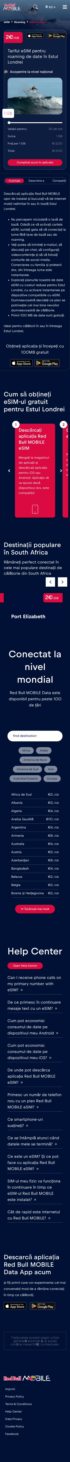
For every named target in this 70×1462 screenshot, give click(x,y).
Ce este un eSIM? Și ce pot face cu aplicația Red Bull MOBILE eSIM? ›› (33, 1162)
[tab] (14, 180)
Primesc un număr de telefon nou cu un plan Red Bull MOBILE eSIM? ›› (34, 1101)
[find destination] (35, 736)
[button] (62, 582)
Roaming (19, 22)
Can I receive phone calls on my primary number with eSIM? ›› (34, 984)
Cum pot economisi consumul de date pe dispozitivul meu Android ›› (32, 1027)
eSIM (7, 22)
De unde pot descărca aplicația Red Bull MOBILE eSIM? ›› (31, 1076)
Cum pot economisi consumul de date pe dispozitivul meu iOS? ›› (29, 1051)
